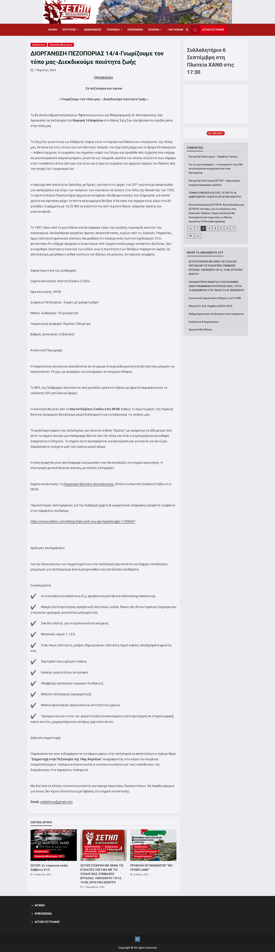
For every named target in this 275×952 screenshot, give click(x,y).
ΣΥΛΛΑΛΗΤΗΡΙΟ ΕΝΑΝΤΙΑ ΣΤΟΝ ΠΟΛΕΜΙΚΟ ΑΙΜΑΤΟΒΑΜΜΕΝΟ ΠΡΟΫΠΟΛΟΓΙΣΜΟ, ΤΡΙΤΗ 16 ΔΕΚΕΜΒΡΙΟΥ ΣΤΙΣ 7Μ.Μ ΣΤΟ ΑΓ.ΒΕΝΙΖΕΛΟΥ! (216, 286)
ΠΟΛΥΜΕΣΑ (113, 29)
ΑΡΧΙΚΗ (52, 29)
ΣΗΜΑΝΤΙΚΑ (91, 856)
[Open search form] (187, 30)
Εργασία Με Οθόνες (200, 329)
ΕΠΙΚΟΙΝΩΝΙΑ (135, 29)
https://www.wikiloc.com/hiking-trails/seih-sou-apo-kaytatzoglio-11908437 (83, 521)
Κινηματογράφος (143, 856)
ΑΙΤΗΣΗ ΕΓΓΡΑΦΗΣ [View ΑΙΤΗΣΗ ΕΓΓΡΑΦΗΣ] (207, 29)
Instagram (175, 29)
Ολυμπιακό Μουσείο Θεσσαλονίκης (88, 484)
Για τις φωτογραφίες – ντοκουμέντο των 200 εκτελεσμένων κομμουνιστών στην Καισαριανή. (215, 168)
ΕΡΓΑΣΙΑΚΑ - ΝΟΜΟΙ (95, 851)
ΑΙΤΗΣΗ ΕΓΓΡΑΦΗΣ (47, 922)
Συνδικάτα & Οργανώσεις (204, 321)
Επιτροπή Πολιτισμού (146, 851)
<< (190, 228)
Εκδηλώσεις (38, 45)
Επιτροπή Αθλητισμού (61, 45)
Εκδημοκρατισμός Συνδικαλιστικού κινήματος (216, 314)
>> (198, 235)
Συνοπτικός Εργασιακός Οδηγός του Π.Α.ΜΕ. (215, 298)
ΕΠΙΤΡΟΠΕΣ (69, 29)
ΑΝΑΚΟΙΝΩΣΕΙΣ (92, 29)
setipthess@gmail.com (56, 802)
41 (190, 235)
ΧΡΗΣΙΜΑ (153, 29)
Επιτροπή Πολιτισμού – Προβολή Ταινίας (213, 156)
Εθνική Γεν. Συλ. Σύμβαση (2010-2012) (210, 306)
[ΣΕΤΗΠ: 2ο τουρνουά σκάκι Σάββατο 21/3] (54, 845)
